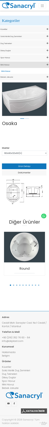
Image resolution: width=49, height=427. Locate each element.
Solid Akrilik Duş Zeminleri (16, 370)
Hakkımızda (9, 352)
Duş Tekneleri (9, 374)
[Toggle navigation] (42, 5)
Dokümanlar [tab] (24, 172)
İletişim (6, 355)
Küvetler (6, 367)
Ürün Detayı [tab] (24, 166)
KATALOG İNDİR (33, 411)
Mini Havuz (5, 71)
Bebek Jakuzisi (10, 388)
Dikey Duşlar (9, 377)
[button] (10, 285)
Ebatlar (6, 148)
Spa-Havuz (8, 381)
